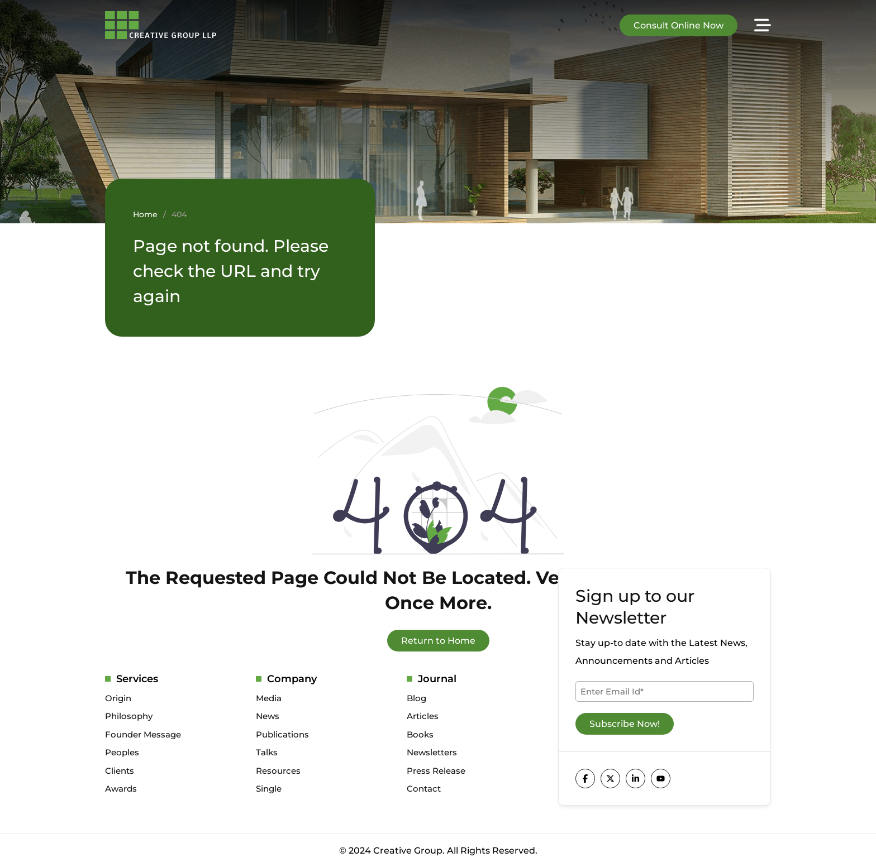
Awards (121, 788)
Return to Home (438, 640)
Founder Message (143, 734)
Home (145, 214)
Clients (119, 770)
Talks (267, 752)
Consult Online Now (678, 25)
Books (420, 734)
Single (269, 788)
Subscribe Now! (624, 723)
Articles (423, 716)
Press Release (436, 770)
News (267, 716)
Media (269, 698)
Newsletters (432, 752)
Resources (278, 770)
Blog (416, 698)
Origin (118, 698)
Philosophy (129, 716)
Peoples (122, 752)
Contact (424, 788)
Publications (282, 734)
